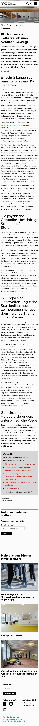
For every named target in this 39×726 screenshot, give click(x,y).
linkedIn (4, 709)
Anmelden (6, 534)
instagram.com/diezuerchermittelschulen (11, 704)
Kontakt (28, 703)
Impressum (29, 705)
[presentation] (16, 542)
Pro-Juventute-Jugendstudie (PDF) (21, 464)
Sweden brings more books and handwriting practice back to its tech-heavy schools (20, 476)
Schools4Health (13, 488)
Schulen (6, 28)
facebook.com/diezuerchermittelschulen (4, 704)
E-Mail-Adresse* (7, 525)
